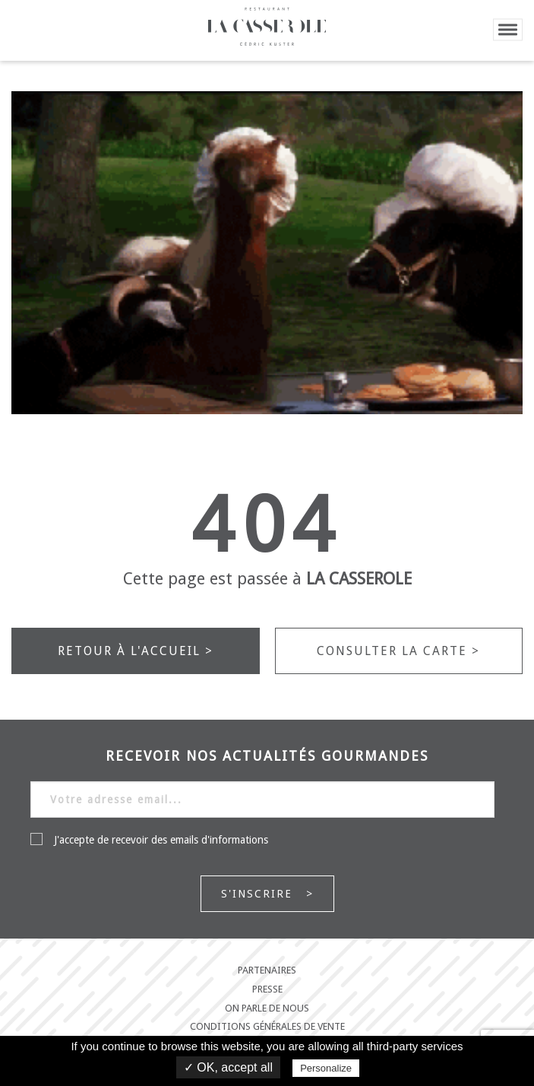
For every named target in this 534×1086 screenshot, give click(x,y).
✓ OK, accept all (228, 1067)
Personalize (326, 1068)
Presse (267, 989)
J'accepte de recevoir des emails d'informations (149, 839)
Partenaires (267, 970)
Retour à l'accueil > (135, 651)
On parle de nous (267, 1008)
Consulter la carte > (398, 651)
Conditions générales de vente (267, 1026)
